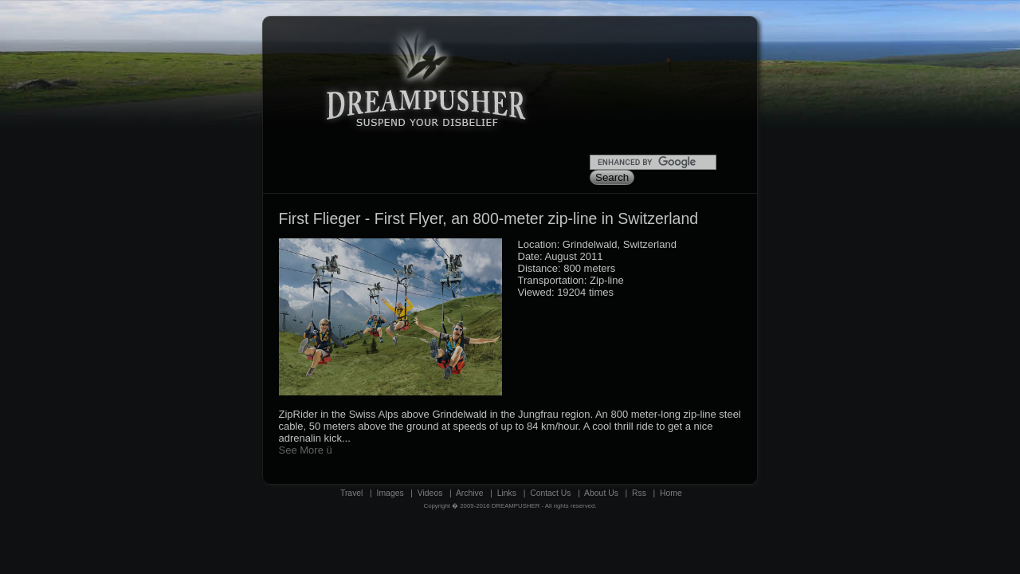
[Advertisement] (661, 92)
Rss (639, 493)
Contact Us (550, 493)
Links (506, 493)
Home (671, 493)
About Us (601, 493)
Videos (430, 493)
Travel (351, 493)
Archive (470, 493)
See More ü (305, 450)
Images (390, 493)
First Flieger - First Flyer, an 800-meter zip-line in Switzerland (489, 218)
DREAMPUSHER (516, 505)
